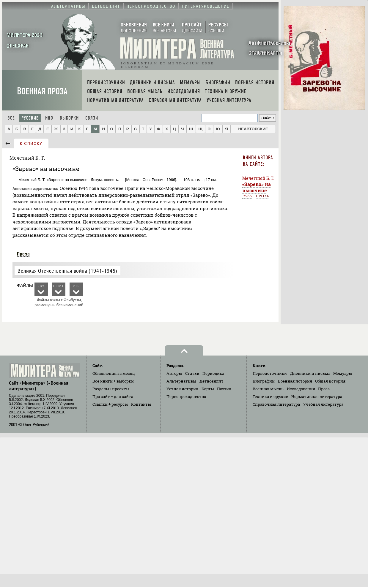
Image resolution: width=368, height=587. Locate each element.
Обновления (113, 373)
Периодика (213, 373)
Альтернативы (181, 381)
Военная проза (42, 91)
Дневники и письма (310, 373)
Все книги (113, 381)
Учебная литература (323, 404)
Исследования (301, 388)
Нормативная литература (316, 396)
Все (11, 118)
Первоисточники (270, 373)
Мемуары (342, 373)
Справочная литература (276, 404)
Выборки (69, 118)
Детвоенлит (211, 381)
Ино (49, 118)
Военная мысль (268, 388)
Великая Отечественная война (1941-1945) (67, 271)
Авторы (174, 373)
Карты (208, 388)
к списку (31, 144)
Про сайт (112, 396)
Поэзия (224, 388)
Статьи (192, 373)
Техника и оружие (270, 396)
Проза (23, 253)
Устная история (182, 388)
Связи (91, 118)
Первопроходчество (186, 396)
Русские (30, 118)
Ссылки (110, 404)
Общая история (330, 381)
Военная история (295, 381)
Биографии (264, 381)
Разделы (110, 388)
